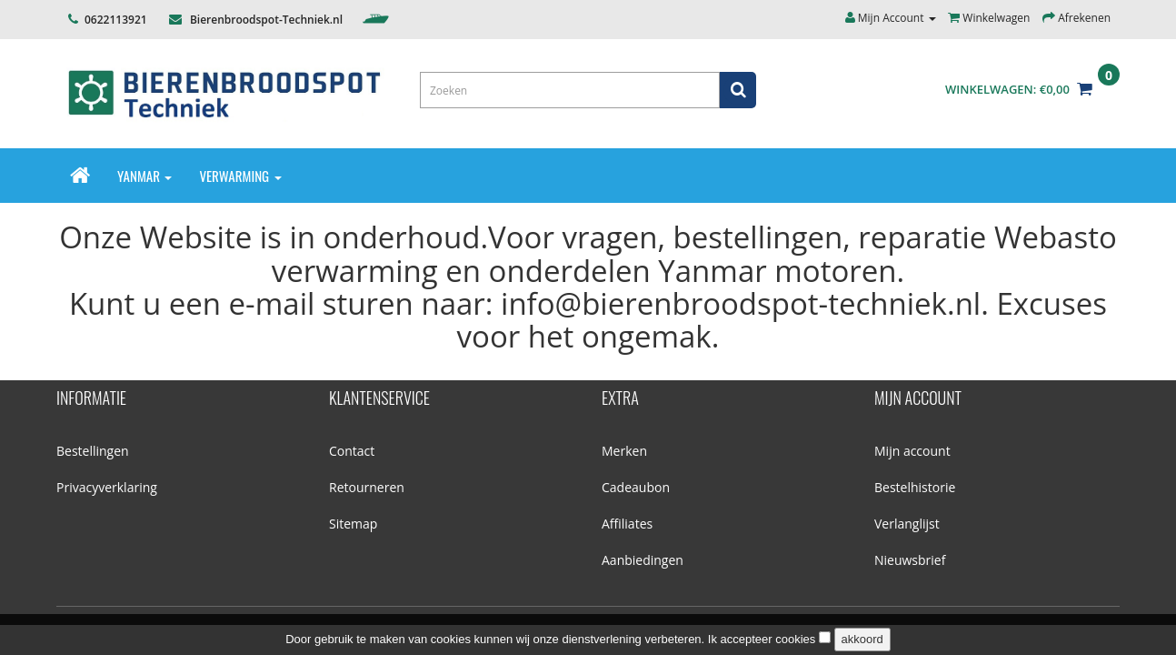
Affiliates (627, 523)
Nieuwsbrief (909, 560)
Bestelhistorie (914, 487)
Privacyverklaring (106, 487)
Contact (351, 450)
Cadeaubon (636, 487)
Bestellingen (92, 450)
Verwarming (240, 176)
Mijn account (912, 450)
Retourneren (366, 487)
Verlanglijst (907, 523)
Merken (624, 450)
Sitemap (353, 523)
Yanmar (144, 176)
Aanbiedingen (642, 560)
